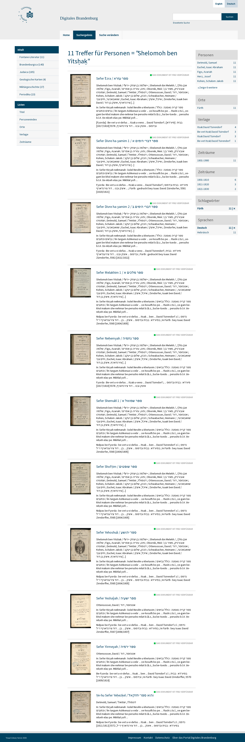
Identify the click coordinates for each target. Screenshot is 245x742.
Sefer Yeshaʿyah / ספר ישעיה (116, 598)
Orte (22, 127)
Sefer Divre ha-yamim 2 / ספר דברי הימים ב (127, 207)
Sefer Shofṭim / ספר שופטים (116, 466)
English (218, 3)
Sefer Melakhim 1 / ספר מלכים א (119, 272)
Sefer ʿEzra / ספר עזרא (112, 78)
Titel (22, 112)
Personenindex (28, 119)
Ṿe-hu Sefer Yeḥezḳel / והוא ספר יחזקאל (125, 695)
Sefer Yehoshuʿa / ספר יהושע (116, 532)
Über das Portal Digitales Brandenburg (194, 737)
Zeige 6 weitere (208, 87)
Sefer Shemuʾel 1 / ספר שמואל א (119, 401)
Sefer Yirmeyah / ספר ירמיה (116, 647)
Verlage (24, 134)
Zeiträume (25, 142)
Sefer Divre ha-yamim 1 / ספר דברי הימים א (127, 141)
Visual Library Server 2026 (16, 738)
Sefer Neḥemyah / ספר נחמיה (117, 338)
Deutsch (231, 3)
